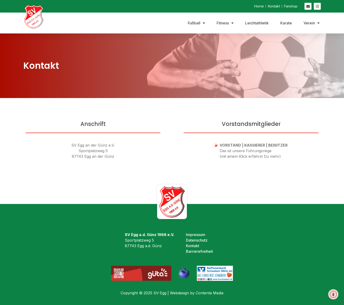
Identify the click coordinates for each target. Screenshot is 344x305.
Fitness (225, 23)
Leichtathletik (257, 23)
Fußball (196, 23)
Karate (286, 23)
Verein (312, 23)
